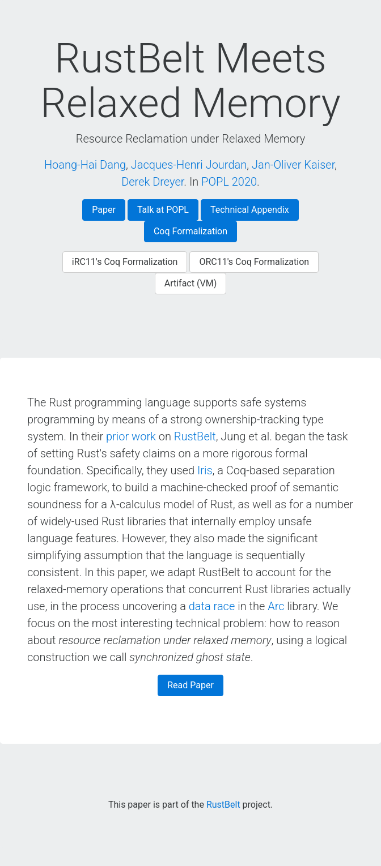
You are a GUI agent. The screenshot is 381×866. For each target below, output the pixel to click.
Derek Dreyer (152, 181)
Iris (205, 470)
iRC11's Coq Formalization (125, 261)
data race (212, 606)
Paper (104, 209)
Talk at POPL (163, 209)
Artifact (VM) (190, 283)
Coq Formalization (190, 231)
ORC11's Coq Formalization (254, 261)
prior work (131, 436)
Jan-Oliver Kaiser (293, 165)
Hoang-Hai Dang (85, 165)
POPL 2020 (229, 181)
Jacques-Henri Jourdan (189, 165)
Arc (276, 606)
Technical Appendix (249, 209)
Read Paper (190, 685)
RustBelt (195, 436)
